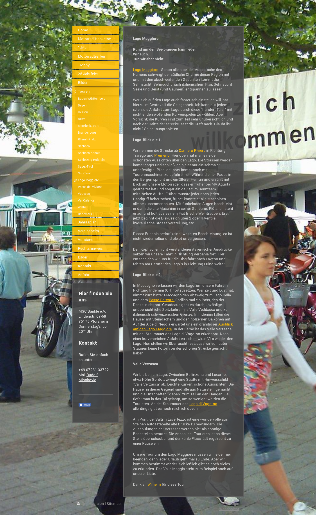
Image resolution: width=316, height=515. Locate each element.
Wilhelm (154, 484)
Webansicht (229, 508)
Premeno (162, 155)
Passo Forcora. (161, 299)
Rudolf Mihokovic (88, 377)
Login (234, 503)
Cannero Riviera (192, 150)
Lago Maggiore (145, 69)
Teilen (84, 404)
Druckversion (91, 503)
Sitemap (114, 503)
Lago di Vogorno (203, 403)
